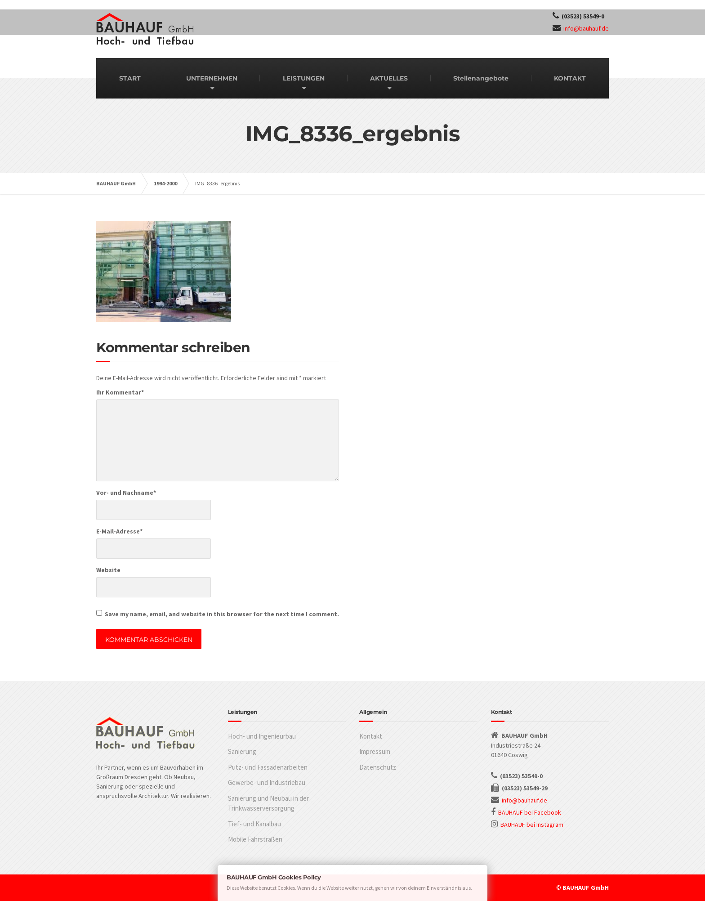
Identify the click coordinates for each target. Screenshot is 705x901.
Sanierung (242, 751)
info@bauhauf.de (586, 28)
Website (108, 570)
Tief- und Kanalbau (254, 824)
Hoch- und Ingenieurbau (262, 736)
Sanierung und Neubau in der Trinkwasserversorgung (268, 803)
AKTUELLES (389, 78)
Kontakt (370, 736)
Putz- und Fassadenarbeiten (268, 767)
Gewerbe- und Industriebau (266, 782)
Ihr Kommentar (120, 392)
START (130, 78)
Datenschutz (377, 767)
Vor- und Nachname (126, 493)
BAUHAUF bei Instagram (531, 824)
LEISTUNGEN (304, 78)
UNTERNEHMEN (211, 78)
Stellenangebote (481, 78)
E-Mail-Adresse (119, 531)
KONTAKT (570, 78)
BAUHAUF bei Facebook (529, 812)
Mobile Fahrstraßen (255, 839)
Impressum (374, 751)
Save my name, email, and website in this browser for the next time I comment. (222, 614)
